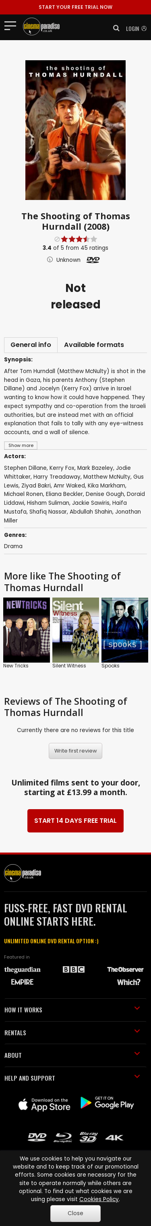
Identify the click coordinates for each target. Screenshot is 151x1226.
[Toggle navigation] (12, 25)
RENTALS (72, 1032)
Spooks (110, 665)
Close (75, 1213)
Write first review (75, 750)
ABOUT (72, 1055)
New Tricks (16, 665)
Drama (13, 546)
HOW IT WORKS (72, 1009)
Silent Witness (69, 665)
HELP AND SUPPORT (72, 1077)
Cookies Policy (99, 1199)
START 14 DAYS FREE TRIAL (75, 820)
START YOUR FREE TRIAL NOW (75, 7)
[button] (114, 28)
